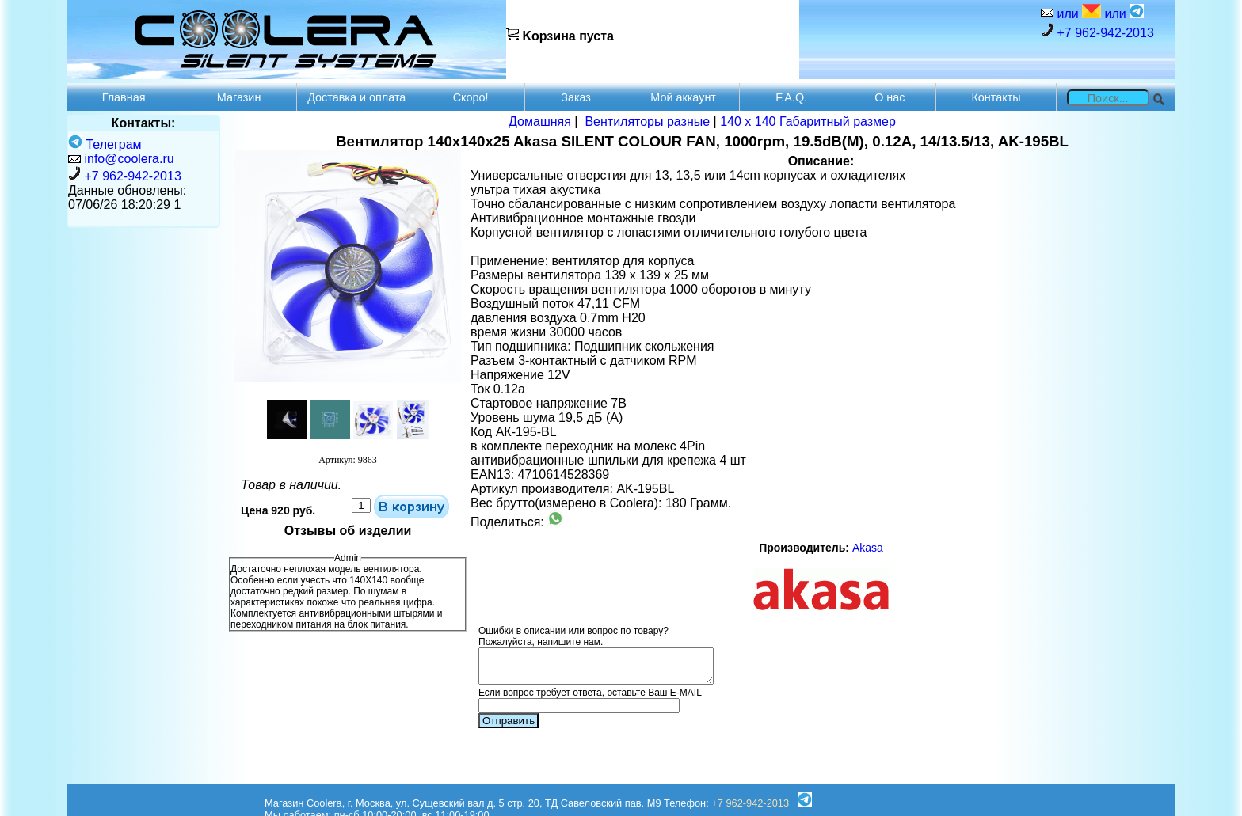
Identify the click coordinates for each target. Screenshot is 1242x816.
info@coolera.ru (128, 158)
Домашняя (540, 121)
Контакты (995, 97)
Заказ (576, 97)
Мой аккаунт (683, 97)
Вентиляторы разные (647, 121)
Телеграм (105, 144)
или (1077, 12)
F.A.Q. (791, 97)
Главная (124, 97)
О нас (889, 97)
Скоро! (471, 97)
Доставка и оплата (356, 97)
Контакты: (144, 123)
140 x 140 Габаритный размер (808, 121)
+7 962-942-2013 (1097, 31)
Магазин (239, 97)
